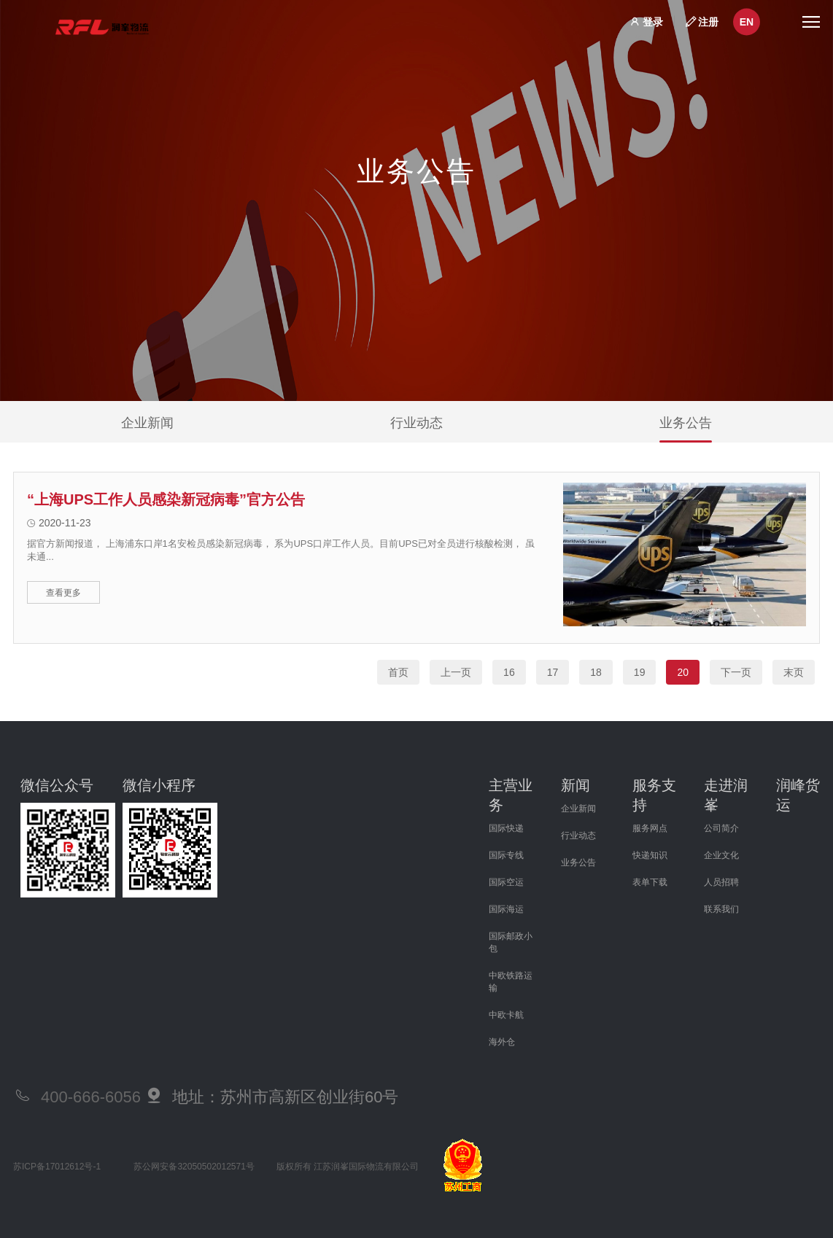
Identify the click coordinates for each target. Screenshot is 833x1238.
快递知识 (649, 855)
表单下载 (649, 882)
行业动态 (416, 429)
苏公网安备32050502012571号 (193, 1166)
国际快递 (506, 828)
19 (640, 672)
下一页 (736, 672)
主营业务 (510, 795)
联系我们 (721, 909)
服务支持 (654, 795)
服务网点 (649, 828)
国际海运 (506, 909)
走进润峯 (726, 795)
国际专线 (506, 855)
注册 (708, 21)
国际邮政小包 (510, 942)
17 (553, 672)
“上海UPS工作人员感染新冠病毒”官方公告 (166, 499)
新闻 (575, 785)
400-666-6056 (91, 1097)
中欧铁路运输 (510, 981)
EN (746, 22)
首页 (398, 672)
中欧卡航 (506, 1015)
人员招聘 (721, 882)
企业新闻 (147, 429)
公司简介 (721, 828)
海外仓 (502, 1042)
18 (596, 672)
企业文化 (721, 855)
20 (683, 672)
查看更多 (63, 593)
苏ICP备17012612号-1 (57, 1166)
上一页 (456, 672)
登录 (653, 21)
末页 (793, 672)
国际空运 (506, 882)
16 (509, 672)
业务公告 (685, 429)
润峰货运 (798, 795)
